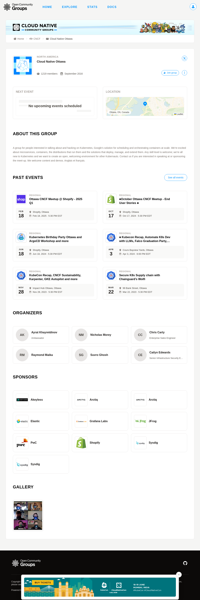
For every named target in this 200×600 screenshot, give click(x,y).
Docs (112, 6)
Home (47, 6)
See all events (175, 177)
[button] (145, 106)
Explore (69, 6)
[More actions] (184, 72)
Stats (92, 6)
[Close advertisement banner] (179, 574)
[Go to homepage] (20, 7)
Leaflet (178, 114)
